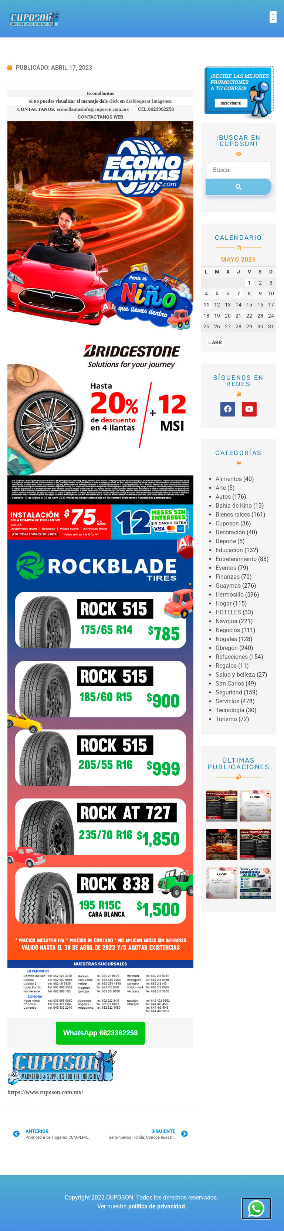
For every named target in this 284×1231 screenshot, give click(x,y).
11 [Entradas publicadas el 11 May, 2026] (206, 305)
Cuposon (227, 523)
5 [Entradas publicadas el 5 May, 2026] (217, 294)
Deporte (226, 541)
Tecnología (230, 710)
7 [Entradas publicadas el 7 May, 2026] (238, 294)
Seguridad (229, 692)
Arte (221, 487)
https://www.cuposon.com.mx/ (45, 1092)
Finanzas (228, 576)
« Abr (215, 342)
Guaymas (228, 585)
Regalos (226, 665)
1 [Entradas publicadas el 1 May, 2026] (249, 283)
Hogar (223, 603)
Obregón (227, 647)
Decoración (230, 532)
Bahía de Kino (234, 505)
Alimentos (229, 478)
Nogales (226, 639)
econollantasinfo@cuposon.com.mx (93, 109)
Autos (223, 496)
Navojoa (226, 621)
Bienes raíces (233, 514)
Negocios (228, 630)
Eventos (226, 567)
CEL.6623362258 (156, 109)
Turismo (226, 719)
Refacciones (232, 656)
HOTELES (228, 612)
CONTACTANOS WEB (100, 117)
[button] (273, 17)
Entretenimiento (236, 559)
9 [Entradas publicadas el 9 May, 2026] (260, 294)
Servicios (227, 701)
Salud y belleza (235, 674)
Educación (229, 550)
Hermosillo (230, 594)
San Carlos (230, 683)
